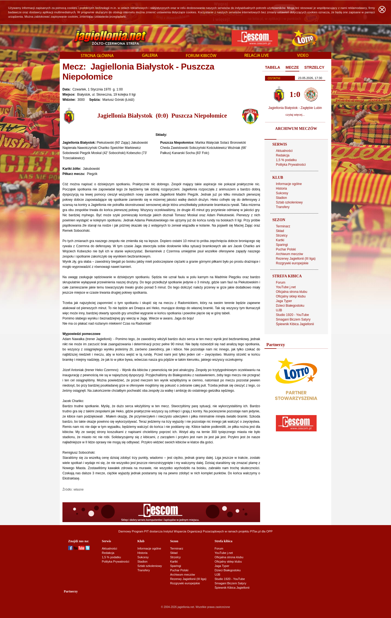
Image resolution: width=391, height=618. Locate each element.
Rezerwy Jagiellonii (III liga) (296, 259)
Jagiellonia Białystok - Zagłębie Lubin (295, 108)
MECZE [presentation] (292, 67)
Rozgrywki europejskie (292, 263)
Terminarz (283, 226)
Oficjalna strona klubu (291, 292)
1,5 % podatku (286, 160)
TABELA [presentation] (272, 67)
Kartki (280, 240)
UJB (279, 310)
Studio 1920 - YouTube (292, 315)
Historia (281, 188)
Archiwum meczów (289, 254)
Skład (280, 231)
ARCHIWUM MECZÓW (296, 129)
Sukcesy (282, 193)
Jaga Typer (284, 301)
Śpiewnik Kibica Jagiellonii (295, 324)
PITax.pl (255, 531)
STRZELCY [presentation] (314, 67)
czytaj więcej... (295, 114)
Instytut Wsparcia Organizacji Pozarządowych (193, 531)
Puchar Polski (286, 249)
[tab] (272, 67)
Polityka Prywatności (291, 165)
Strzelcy (282, 235)
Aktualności (284, 151)
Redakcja (282, 155)
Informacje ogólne (289, 184)
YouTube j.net (286, 287)
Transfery (282, 207)
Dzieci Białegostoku (290, 306)
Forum (280, 282)
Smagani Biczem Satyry (293, 319)
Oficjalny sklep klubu (290, 296)
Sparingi (282, 245)
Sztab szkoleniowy (289, 202)
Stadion (281, 198)
